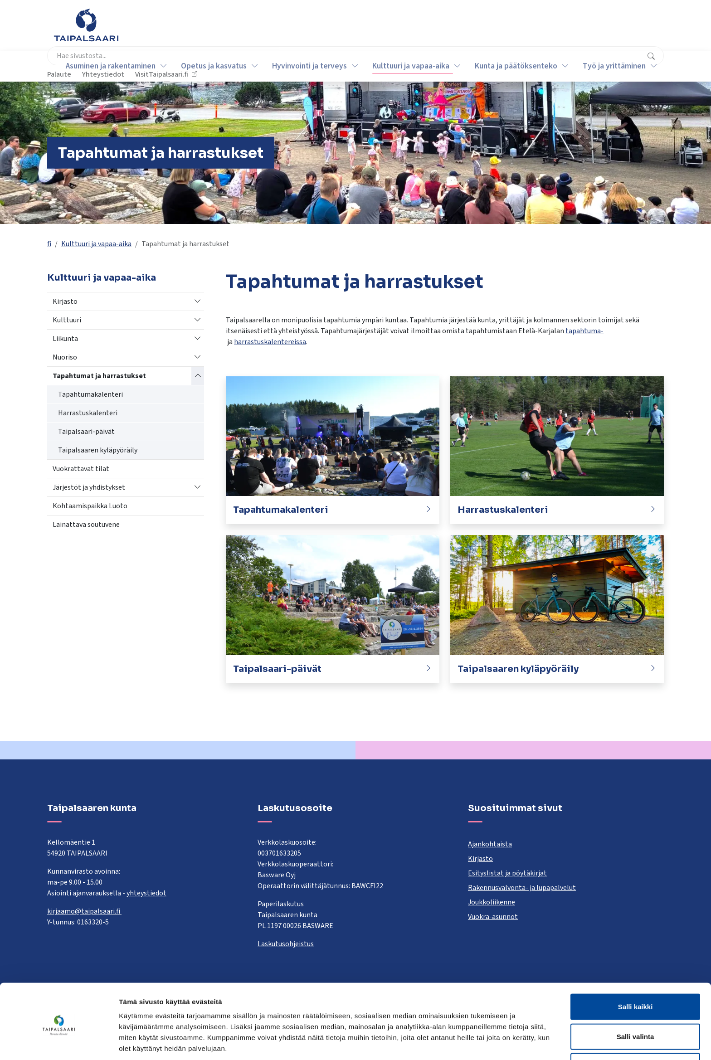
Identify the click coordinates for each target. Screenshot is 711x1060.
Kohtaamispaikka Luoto (90, 506)
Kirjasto (65, 301)
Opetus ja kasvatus (208, 66)
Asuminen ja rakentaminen (105, 66)
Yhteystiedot (555, 29)
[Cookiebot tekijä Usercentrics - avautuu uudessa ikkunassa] (58, 1042)
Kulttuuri (67, 320)
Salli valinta (635, 1001)
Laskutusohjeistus (286, 944)
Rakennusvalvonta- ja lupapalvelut (522, 888)
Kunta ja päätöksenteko (510, 66)
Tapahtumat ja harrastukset (99, 376)
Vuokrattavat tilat (81, 469)
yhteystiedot (146, 893)
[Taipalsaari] (86, 25)
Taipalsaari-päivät (86, 432)
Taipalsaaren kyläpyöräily (97, 450)
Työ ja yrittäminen (608, 66)
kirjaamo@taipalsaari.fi (84, 911)
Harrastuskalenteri (87, 413)
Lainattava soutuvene (86, 525)
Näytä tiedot (485, 1042)
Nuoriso (65, 357)
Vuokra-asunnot (493, 917)
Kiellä (635, 1030)
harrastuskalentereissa (270, 342)
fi (49, 244)
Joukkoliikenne (491, 902)
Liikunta (65, 339)
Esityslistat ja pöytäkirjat (507, 873)
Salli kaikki (635, 971)
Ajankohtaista (490, 844)
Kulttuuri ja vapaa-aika (405, 66)
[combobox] (312, 29)
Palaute (511, 29)
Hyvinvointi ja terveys (304, 66)
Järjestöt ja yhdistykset (89, 487)
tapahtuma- (584, 331)
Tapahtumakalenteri (90, 394)
